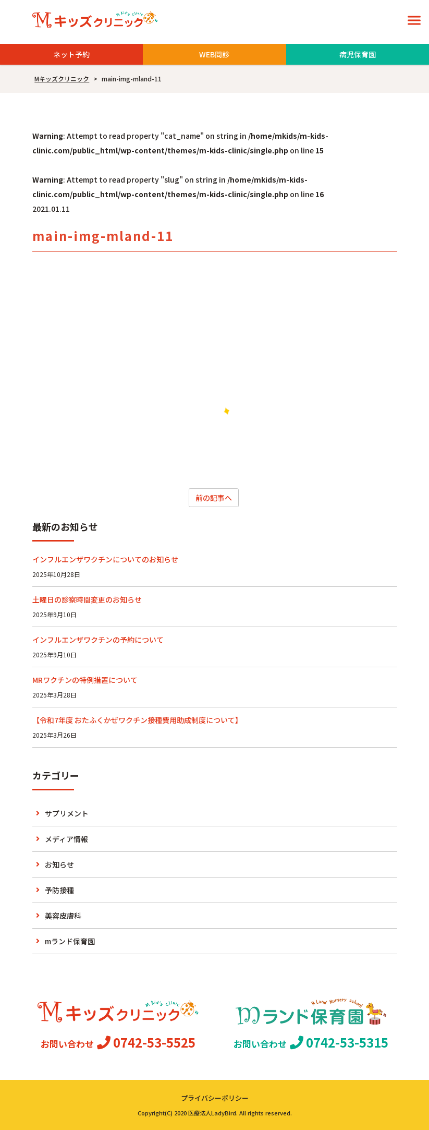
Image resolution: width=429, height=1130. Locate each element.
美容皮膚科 (63, 915)
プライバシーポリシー (215, 1098)
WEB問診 (214, 54)
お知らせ (59, 864)
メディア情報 (66, 839)
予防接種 (59, 890)
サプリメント (67, 813)
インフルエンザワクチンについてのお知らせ (105, 559)
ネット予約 (71, 54)
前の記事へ (213, 497)
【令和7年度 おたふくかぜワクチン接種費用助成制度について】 (137, 720)
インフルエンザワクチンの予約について (98, 639)
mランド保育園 (70, 941)
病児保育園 (357, 54)
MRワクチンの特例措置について (85, 680)
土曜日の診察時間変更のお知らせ (87, 599)
